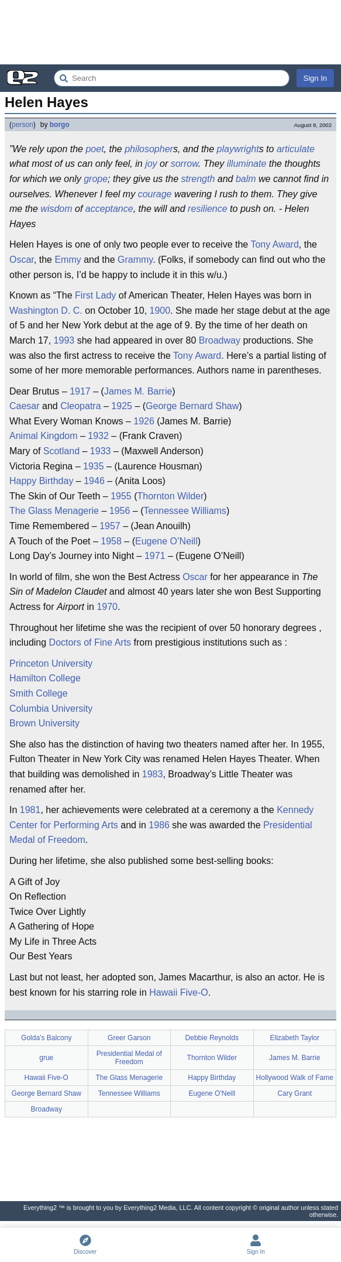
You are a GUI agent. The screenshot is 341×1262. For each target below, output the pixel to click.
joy (151, 164)
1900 (160, 311)
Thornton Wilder (170, 496)
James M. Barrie (138, 391)
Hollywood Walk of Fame (294, 1078)
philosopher (149, 149)
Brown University (44, 723)
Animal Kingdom (43, 436)
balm (246, 179)
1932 (98, 436)
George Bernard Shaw (192, 406)
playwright (238, 149)
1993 (64, 340)
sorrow (184, 164)
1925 (121, 406)
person (22, 125)
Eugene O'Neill (211, 1093)
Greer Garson (129, 1038)
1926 (143, 421)
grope (96, 179)
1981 (30, 810)
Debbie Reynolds (212, 1038)
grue (46, 1058)
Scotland (61, 451)
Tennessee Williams (184, 511)
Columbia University (50, 709)
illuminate (247, 164)
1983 (152, 774)
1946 (94, 481)
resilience (208, 209)
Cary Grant (294, 1093)
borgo (60, 125)
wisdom (56, 209)
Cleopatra (80, 406)
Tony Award (274, 244)
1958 (111, 541)
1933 (100, 451)
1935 (93, 466)
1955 (121, 496)
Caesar (24, 406)
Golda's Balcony (46, 1038)
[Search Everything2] (172, 78)
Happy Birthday (41, 481)
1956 (119, 511)
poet (94, 149)
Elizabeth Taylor (295, 1038)
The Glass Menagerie (54, 511)
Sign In (315, 78)
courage (155, 194)
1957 (109, 526)
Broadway (219, 340)
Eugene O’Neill (166, 541)
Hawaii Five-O (178, 992)
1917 (80, 391)
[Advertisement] (170, 32)
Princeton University (50, 663)
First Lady (95, 295)
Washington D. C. (45, 311)
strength (198, 179)
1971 (155, 556)
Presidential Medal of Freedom (129, 1058)
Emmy (67, 260)
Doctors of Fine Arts (90, 642)
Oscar (21, 260)
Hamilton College (45, 678)
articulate (296, 149)
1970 (107, 607)
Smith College (38, 693)
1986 (159, 825)
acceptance (109, 209)
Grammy (135, 260)
